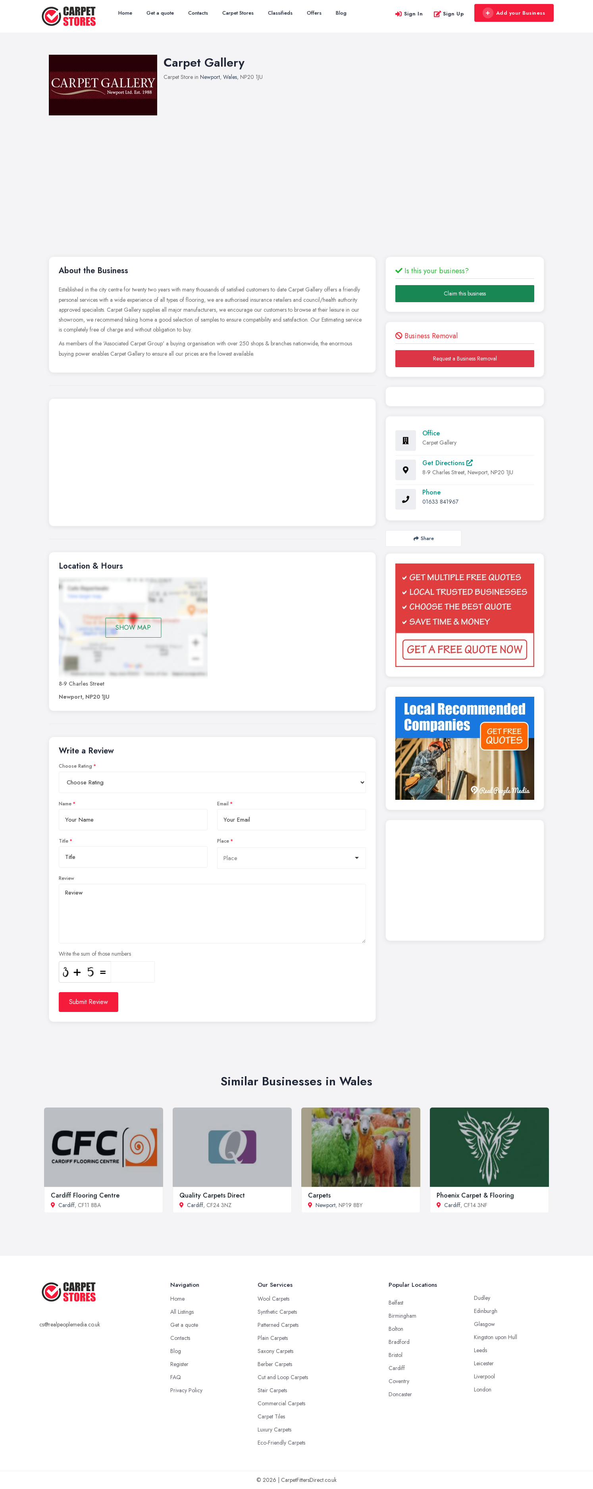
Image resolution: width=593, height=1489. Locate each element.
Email (223, 803)
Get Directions (447, 463)
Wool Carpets (273, 1299)
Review (66, 878)
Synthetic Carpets (277, 1312)
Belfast (396, 1303)
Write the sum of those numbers (95, 954)
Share (424, 538)
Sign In (409, 13)
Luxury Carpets (274, 1429)
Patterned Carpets (278, 1325)
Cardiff (66, 1205)
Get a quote (160, 13)
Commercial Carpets (281, 1403)
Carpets (319, 1195)
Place (223, 841)
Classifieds (280, 13)
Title (63, 841)
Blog (341, 13)
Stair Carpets (272, 1390)
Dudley (482, 1298)
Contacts (198, 13)
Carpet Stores (238, 13)
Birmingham (402, 1316)
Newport (210, 77)
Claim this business (465, 293)
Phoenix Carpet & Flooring (475, 1195)
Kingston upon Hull (495, 1337)
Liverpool (484, 1376)
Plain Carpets (273, 1338)
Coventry (399, 1381)
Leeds (480, 1350)
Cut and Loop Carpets (283, 1377)
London (482, 1389)
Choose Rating (75, 766)
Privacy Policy (186, 1390)
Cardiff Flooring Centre (85, 1195)
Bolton (396, 1329)
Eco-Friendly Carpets (281, 1443)
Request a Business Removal (465, 358)
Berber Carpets (275, 1364)
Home (125, 13)
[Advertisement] (296, 174)
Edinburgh (485, 1311)
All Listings (182, 1312)
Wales (230, 77)
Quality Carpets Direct (212, 1195)
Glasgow (484, 1324)
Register (179, 1364)
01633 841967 (440, 502)
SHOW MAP (133, 627)
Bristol (395, 1355)
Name (65, 803)
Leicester (484, 1363)
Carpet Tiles (271, 1416)
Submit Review (88, 1001)
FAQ (175, 1377)
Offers (314, 13)
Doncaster (400, 1394)
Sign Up (449, 13)
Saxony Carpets (275, 1351)
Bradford (399, 1342)
